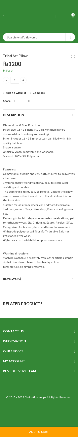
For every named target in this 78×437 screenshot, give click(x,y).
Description (13, 115)
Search (70, 37)
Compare (39, 92)
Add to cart (39, 431)
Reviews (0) (12, 278)
